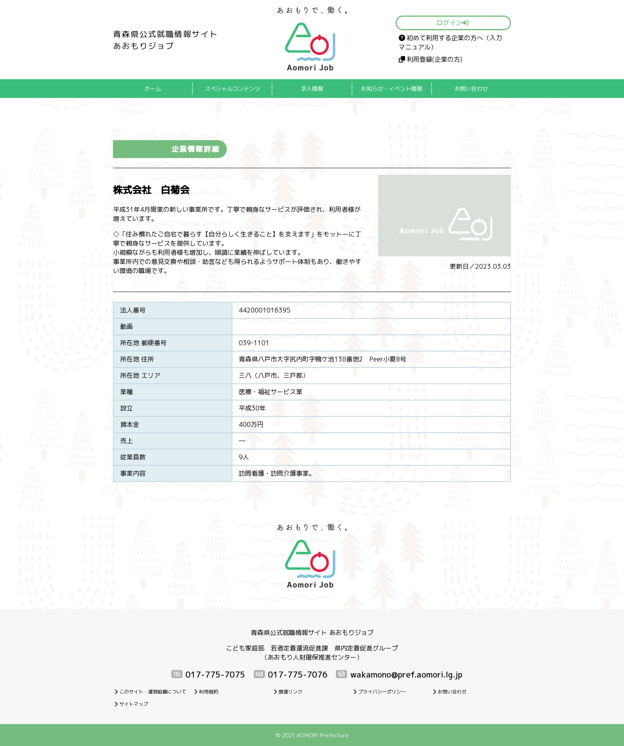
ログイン (452, 22)
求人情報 (312, 88)
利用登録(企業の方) (430, 59)
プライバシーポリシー (382, 691)
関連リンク (290, 691)
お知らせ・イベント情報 (391, 88)
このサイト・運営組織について (152, 691)
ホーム (152, 88)
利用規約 (208, 691)
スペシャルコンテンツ (232, 88)
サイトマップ (133, 704)
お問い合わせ (471, 88)
